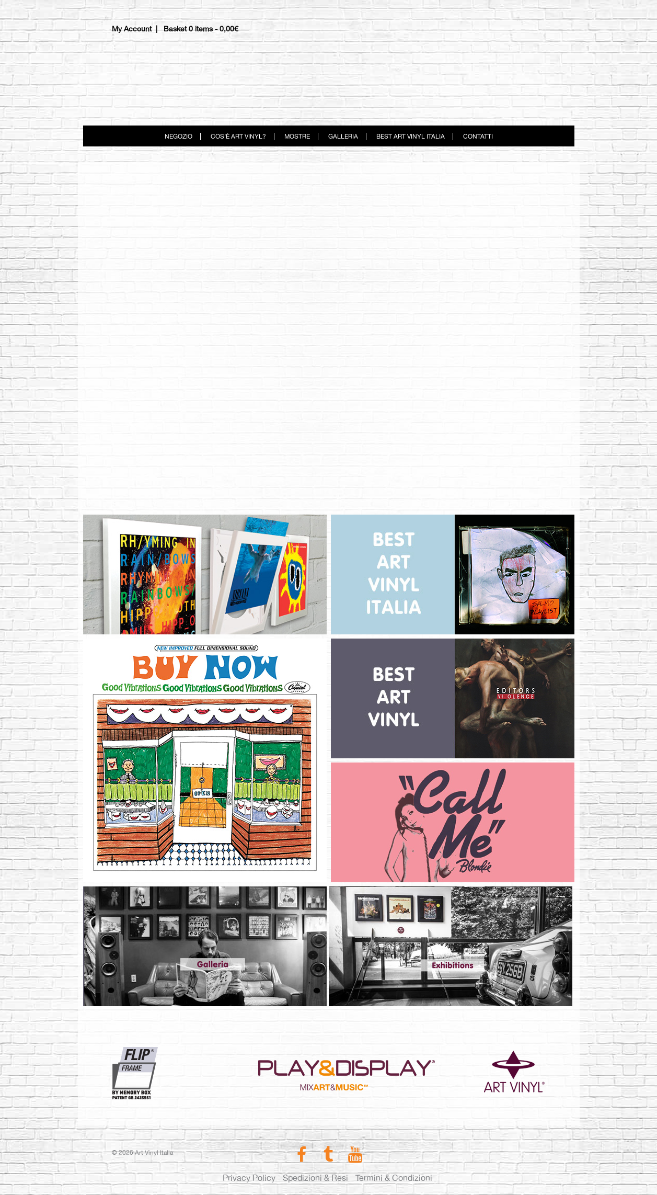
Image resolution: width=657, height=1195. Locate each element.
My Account (132, 29)
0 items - (213, 29)
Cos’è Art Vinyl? (238, 136)
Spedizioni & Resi (315, 1178)
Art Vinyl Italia (329, 76)
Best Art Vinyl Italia (410, 136)
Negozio (178, 136)
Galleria (343, 136)
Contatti (478, 136)
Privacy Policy (249, 1178)
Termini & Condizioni (393, 1178)
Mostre (297, 136)
